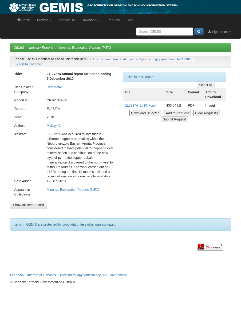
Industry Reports (41, 47)
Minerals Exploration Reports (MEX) (85, 47)
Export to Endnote (28, 64)
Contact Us (66, 20)
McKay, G (54, 126)
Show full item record (28, 205)
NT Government (114, 275)
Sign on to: (219, 32)
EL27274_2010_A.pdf (141, 105)
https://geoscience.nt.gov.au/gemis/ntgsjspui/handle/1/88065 (141, 59)
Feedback (17, 275)
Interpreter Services (41, 275)
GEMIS (19, 47)
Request (113, 20)
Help (130, 20)
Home (23, 20)
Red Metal (54, 87)
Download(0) (91, 20)
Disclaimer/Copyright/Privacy (80, 275)
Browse (44, 20)
